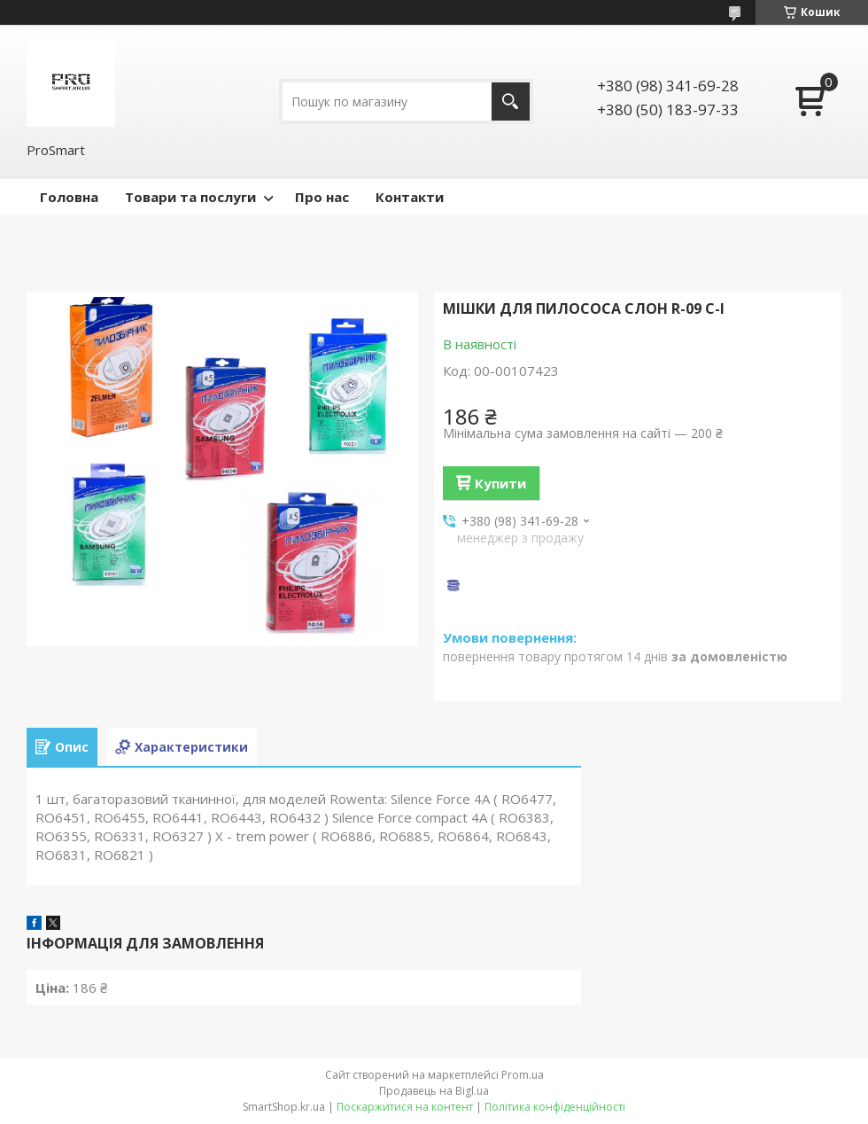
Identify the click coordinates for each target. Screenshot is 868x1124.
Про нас (322, 197)
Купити (500, 483)
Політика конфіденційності (554, 1106)
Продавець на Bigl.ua (434, 1090)
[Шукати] (511, 101)
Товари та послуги (190, 197)
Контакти (410, 197)
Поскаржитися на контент (405, 1106)
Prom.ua (522, 1074)
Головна (69, 197)
